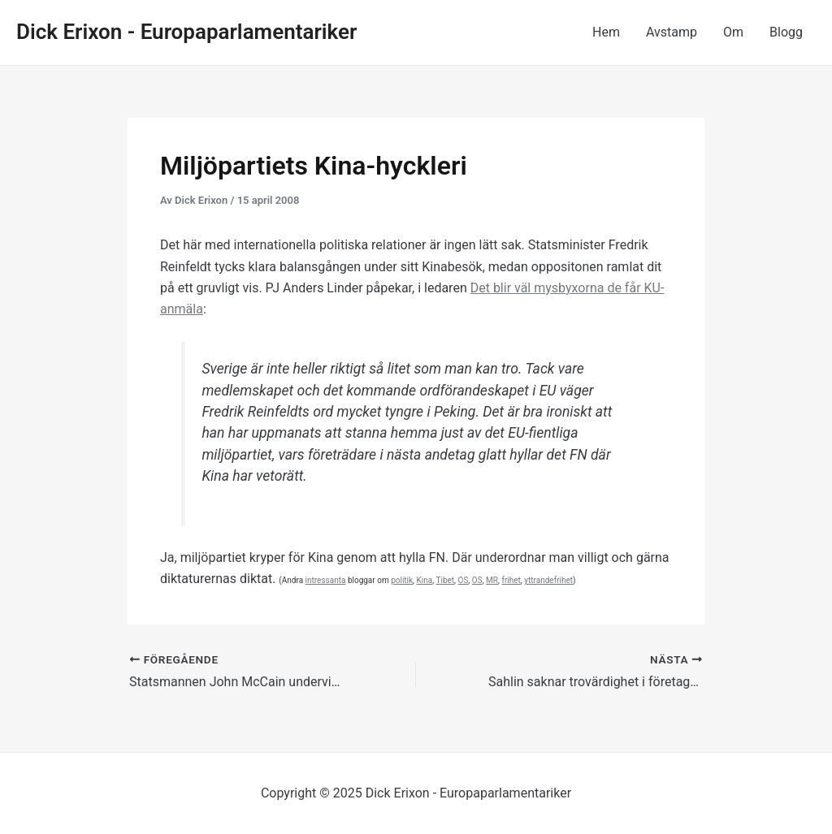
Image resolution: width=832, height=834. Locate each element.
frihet (510, 580)
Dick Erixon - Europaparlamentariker (186, 31)
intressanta (326, 580)
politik (402, 580)
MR (492, 580)
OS (463, 580)
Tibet (445, 580)
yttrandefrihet (548, 580)
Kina (425, 580)
